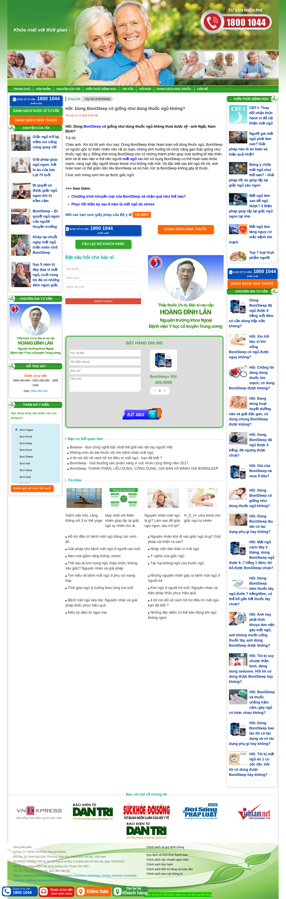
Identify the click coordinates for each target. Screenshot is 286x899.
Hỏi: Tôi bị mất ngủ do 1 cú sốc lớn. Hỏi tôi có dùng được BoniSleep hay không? (251, 764)
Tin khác (75, 480)
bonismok (43, 880)
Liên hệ (202, 88)
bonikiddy (56, 880)
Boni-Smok (26, 436)
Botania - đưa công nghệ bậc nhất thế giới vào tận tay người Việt (119, 447)
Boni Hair (25, 463)
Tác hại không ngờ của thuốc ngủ (176, 563)
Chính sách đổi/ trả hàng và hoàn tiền (170, 869)
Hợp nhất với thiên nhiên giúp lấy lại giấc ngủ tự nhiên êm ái (122, 520)
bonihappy (94, 875)
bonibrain (66, 875)
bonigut (106, 875)
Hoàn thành (103, 301)
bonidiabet (52, 875)
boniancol (70, 880)
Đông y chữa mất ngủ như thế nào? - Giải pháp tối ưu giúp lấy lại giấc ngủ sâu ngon (251, 175)
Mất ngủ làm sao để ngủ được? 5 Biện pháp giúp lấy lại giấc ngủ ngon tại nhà (251, 206)
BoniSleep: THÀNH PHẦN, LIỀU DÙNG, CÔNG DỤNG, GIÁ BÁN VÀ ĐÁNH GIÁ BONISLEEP (142, 468)
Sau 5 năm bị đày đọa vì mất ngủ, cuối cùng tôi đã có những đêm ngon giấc (46, 274)
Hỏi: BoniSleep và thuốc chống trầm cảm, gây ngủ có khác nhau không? (252, 702)
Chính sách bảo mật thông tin (165, 873)
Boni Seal (25, 477)
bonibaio (30, 880)
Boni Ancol (26, 450)
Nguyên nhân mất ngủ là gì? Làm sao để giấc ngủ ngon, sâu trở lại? (162, 520)
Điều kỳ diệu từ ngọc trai (86, 612)
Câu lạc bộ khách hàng (103, 244)
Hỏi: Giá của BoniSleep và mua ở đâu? (260, 471)
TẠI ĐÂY (142, 215)
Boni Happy (26, 430)
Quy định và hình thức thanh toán (167, 854)
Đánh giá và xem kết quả (32, 488)
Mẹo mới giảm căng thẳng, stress (93, 556)
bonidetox (80, 875)
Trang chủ (22, 88)
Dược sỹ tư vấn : (36, 99)
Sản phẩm (43, 88)
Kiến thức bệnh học (101, 88)
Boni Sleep (26, 470)
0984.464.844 (39, 391)
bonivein (117, 875)
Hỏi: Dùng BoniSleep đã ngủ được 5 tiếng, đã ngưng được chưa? (250, 445)
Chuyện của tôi (68, 88)
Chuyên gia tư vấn (36, 298)
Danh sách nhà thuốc (174, 88)
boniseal (18, 880)
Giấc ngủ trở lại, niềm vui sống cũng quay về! (46, 142)
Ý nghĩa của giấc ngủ (166, 556)
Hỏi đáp (145, 88)
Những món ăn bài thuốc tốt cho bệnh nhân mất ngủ (110, 453)
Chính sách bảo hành (160, 864)
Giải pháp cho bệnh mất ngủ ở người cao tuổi (102, 549)
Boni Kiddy (26, 443)
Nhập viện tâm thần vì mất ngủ (173, 549)
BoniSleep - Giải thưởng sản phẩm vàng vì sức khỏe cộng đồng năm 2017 (127, 463)
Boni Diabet (26, 456)
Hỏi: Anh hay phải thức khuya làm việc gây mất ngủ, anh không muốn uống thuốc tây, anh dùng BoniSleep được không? (252, 629)
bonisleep (130, 875)
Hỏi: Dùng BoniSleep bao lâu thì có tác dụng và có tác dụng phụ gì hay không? (251, 733)
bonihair (82, 880)
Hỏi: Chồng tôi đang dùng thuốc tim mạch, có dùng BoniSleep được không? (252, 377)
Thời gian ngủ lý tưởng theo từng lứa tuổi (99, 588)
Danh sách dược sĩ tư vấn (36, 111)
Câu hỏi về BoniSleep (97, 98)
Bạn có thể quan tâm (85, 439)
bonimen (39, 875)
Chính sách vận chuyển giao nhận (168, 859)
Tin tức (127, 88)
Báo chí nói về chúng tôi (146, 794)
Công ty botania (23, 875)
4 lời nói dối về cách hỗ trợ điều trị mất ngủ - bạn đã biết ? (114, 458)
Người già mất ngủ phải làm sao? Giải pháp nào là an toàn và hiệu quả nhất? (251, 144)
